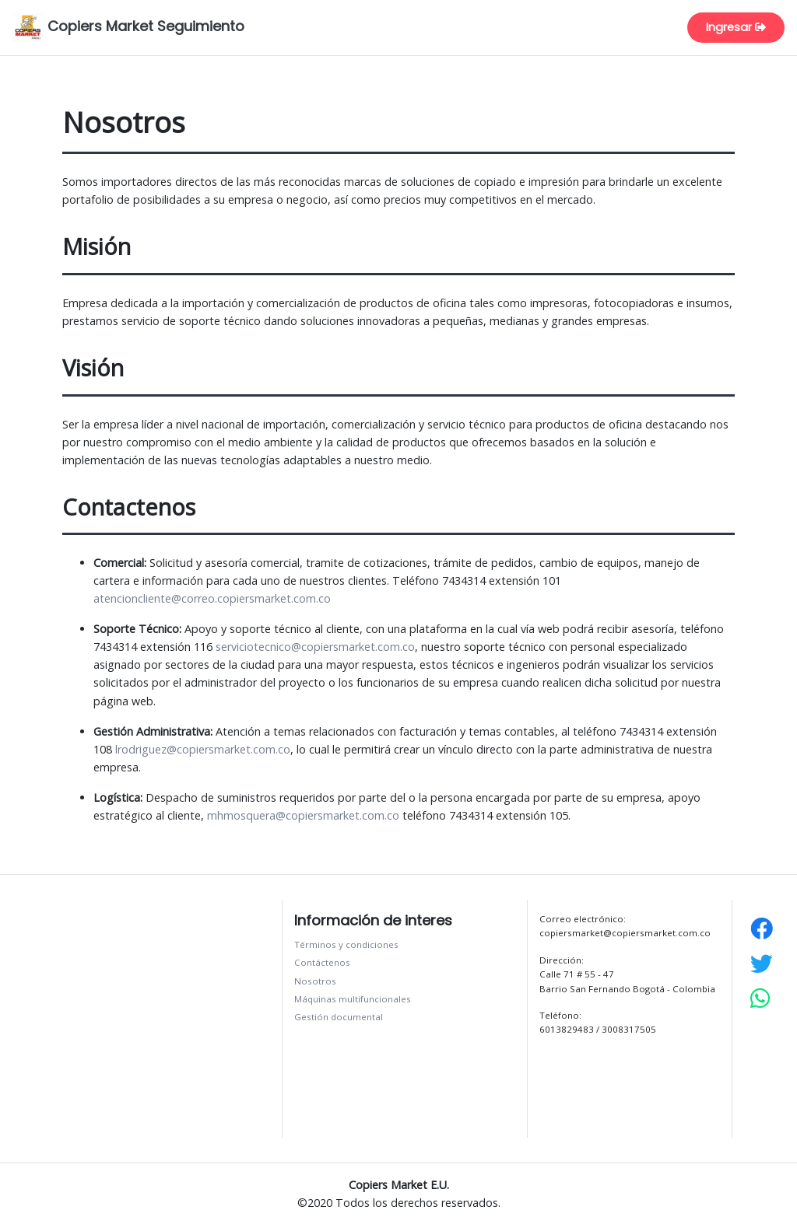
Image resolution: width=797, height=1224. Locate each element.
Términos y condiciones (346, 944)
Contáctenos (322, 962)
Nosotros (315, 981)
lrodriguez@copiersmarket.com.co (202, 749)
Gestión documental (338, 1017)
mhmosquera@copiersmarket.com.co (303, 815)
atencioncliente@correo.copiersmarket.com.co (212, 598)
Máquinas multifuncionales (352, 999)
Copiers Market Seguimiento (128, 27)
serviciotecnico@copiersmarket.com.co (315, 646)
